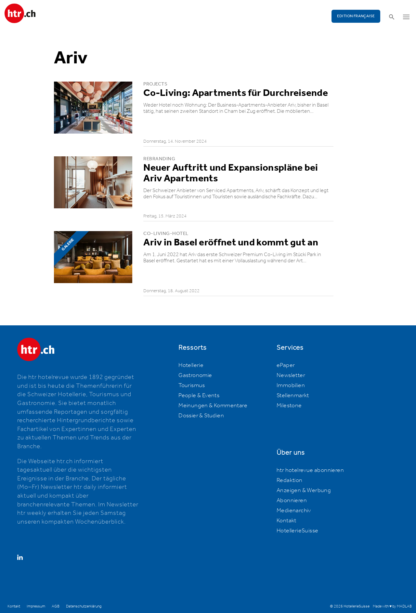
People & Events (198, 395)
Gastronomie (195, 375)
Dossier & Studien (201, 415)
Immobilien (291, 385)
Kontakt (286, 520)
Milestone (289, 405)
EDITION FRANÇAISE (356, 16)
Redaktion (290, 480)
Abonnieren (292, 500)
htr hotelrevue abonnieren (310, 470)
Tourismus (191, 385)
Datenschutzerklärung (83, 606)
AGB (55, 606)
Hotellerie (190, 365)
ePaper (286, 365)
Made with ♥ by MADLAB (392, 606)
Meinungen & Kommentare (212, 405)
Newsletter (291, 375)
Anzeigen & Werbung (304, 490)
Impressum (36, 606)
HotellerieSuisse (297, 530)
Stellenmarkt (293, 395)
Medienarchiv (294, 510)
